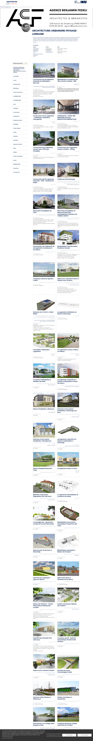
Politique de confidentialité (7, 738)
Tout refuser (69, 735)
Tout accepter (84, 735)
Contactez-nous (49, 48)
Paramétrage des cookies (54, 735)
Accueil (13, 7)
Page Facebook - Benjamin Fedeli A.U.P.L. (62, 49)
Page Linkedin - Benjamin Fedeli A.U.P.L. (62, 52)
